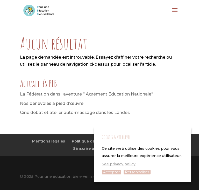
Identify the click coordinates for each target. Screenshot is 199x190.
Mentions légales (48, 141)
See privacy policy (119, 164)
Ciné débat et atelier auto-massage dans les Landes (75, 112)
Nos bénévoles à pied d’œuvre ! (53, 103)
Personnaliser (137, 172)
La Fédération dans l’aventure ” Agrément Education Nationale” (86, 94)
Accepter (111, 172)
